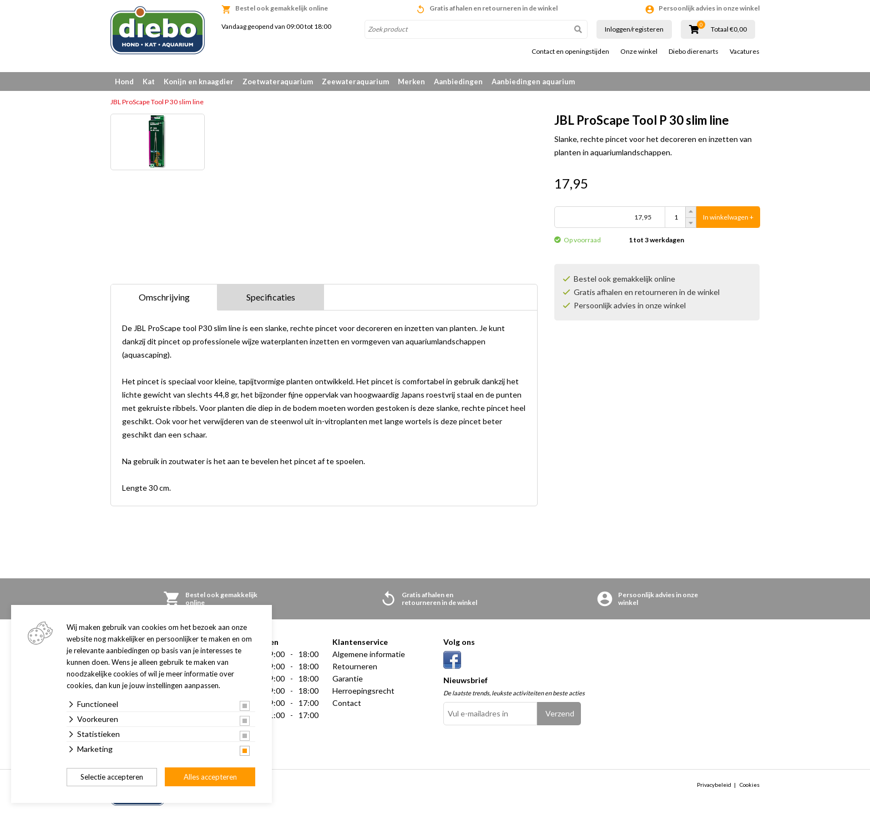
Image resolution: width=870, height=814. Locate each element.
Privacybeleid (714, 784)
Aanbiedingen (458, 81)
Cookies (750, 784)
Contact (346, 703)
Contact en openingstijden (570, 51)
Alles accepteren (210, 776)
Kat (149, 81)
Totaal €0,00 (729, 29)
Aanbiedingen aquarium (533, 81)
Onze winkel (638, 51)
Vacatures (745, 51)
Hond (124, 81)
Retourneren (354, 666)
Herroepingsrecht (363, 690)
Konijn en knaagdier (199, 81)
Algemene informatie (368, 654)
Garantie (347, 678)
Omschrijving (164, 297)
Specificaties (270, 297)
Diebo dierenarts (694, 51)
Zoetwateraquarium (277, 81)
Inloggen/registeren (634, 29)
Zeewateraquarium (355, 81)
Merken (411, 81)
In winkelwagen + (728, 217)
